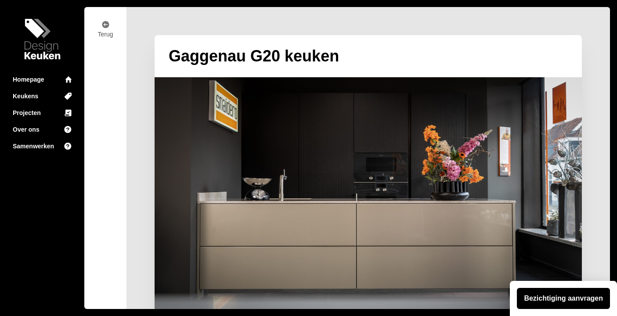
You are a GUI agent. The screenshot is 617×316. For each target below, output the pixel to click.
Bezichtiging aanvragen (563, 298)
